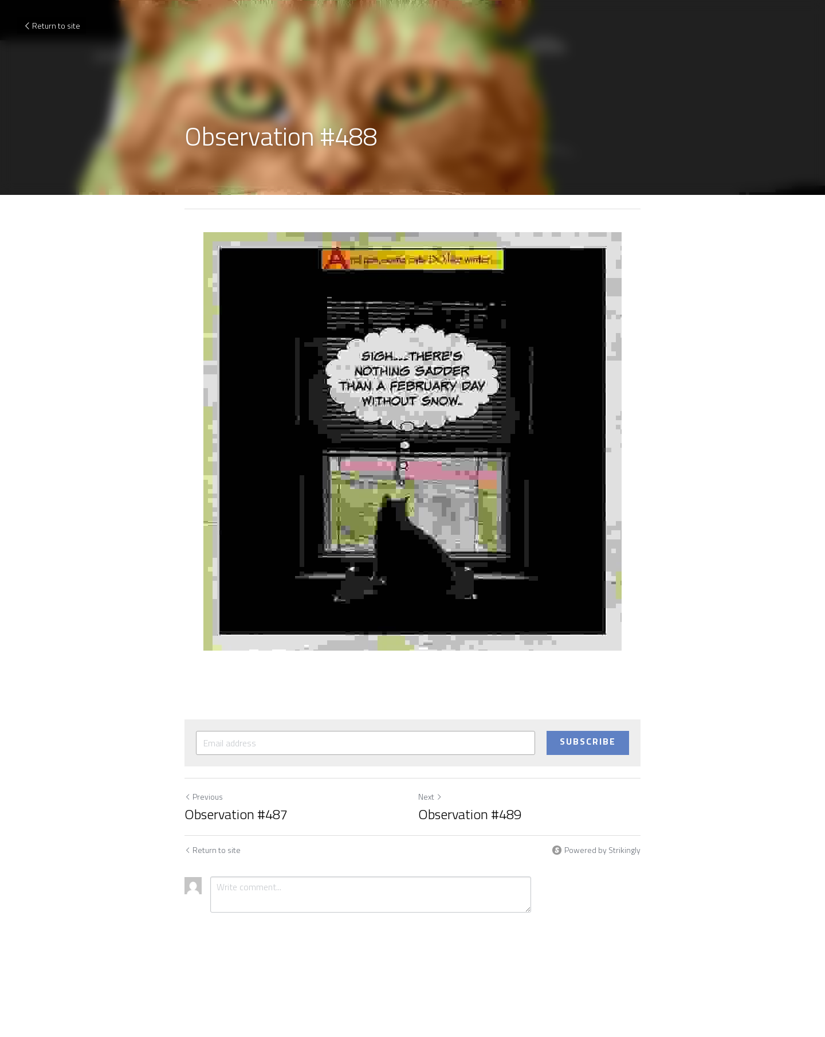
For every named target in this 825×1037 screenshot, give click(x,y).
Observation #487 (236, 814)
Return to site (51, 25)
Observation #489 (469, 814)
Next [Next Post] (430, 797)
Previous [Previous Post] (203, 797)
